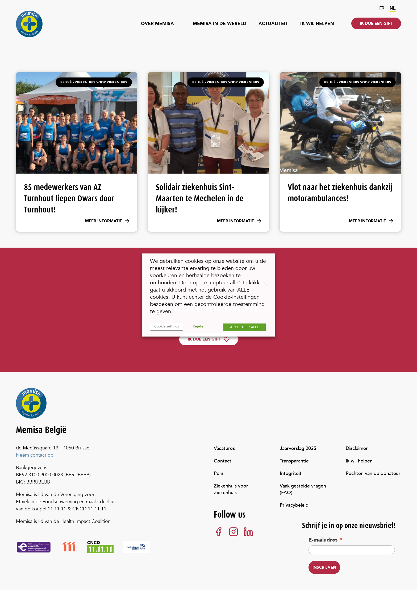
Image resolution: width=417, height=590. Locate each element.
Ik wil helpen (317, 24)
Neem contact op (34, 455)
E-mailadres (325, 539)
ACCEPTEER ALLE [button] (244, 327)
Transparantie (294, 461)
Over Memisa (157, 24)
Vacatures (224, 448)
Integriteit (291, 473)
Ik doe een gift (376, 23)
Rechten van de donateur (373, 473)
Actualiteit (273, 24)
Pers (218, 473)
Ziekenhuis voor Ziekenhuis (231, 489)
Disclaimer (357, 448)
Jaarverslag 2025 (298, 448)
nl (393, 8)
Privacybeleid (294, 505)
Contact (222, 461)
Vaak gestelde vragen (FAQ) (303, 489)
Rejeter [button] (199, 326)
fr (381, 8)
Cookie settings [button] (166, 326)
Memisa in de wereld (219, 24)
